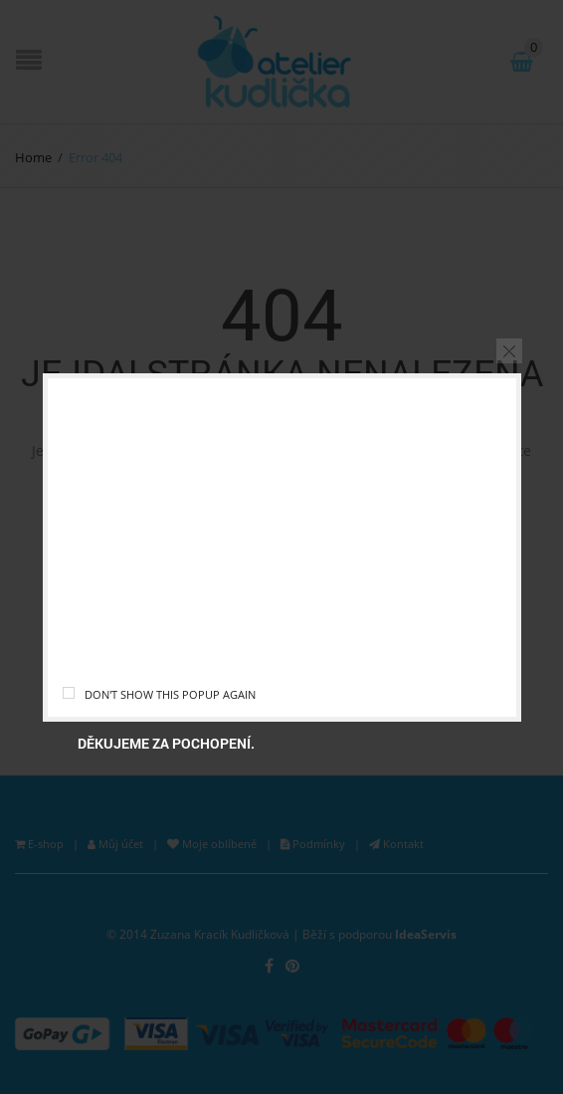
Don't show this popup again (170, 694)
